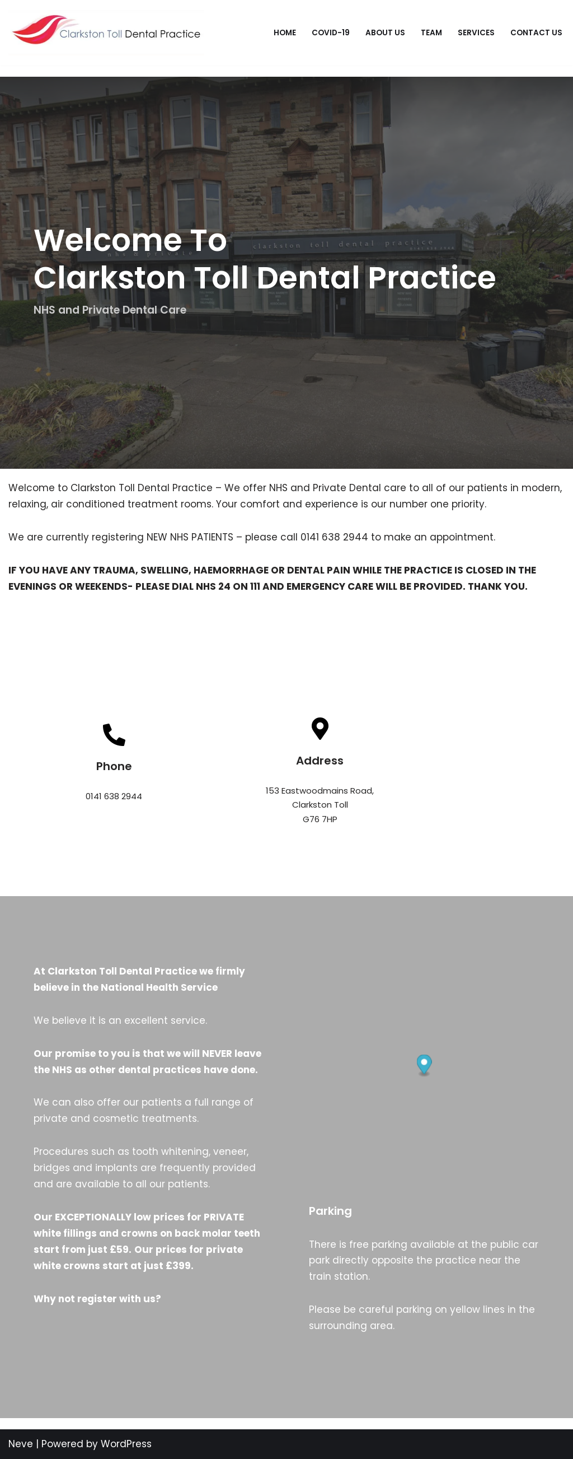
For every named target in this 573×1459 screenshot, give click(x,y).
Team (431, 32)
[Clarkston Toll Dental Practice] (106, 32)
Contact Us (536, 32)
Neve (20, 1444)
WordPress (126, 1444)
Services (476, 32)
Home (285, 32)
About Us (385, 32)
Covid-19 (331, 32)
